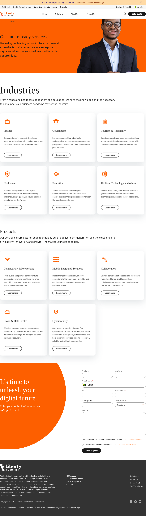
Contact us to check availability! (90, 2)
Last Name (119, 371)
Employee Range (121, 401)
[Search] (125, 14)
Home (5, 21)
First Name (86, 371)
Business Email (120, 391)
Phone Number (87, 381)
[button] (85, 385)
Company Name (87, 401)
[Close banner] (141, 2)
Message (85, 410)
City (83, 391)
